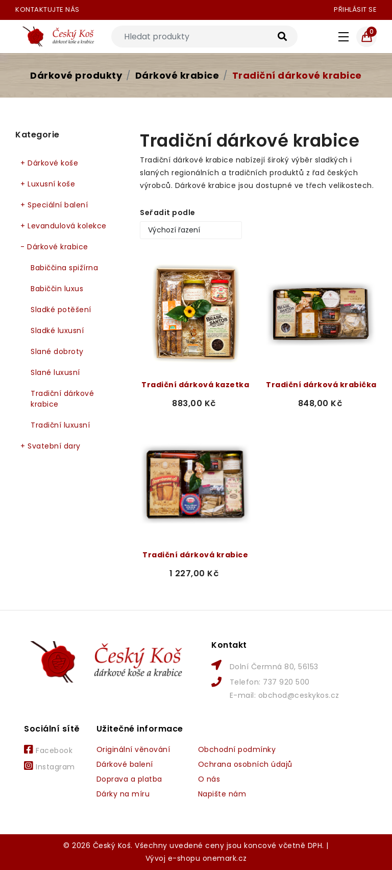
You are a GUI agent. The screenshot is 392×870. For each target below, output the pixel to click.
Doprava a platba (129, 779)
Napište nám (222, 794)
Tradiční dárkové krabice (297, 75)
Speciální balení (54, 205)
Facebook (48, 750)
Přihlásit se (355, 9)
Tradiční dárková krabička (321, 385)
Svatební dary (50, 446)
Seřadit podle (167, 212)
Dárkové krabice (177, 75)
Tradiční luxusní (60, 425)
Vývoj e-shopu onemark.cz (196, 858)
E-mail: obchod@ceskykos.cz (284, 695)
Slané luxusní (55, 372)
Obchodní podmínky (237, 749)
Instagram (49, 766)
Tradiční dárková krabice (195, 555)
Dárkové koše (49, 163)
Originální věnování (133, 749)
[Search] (204, 36)
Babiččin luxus (57, 289)
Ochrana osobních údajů (245, 764)
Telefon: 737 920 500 (270, 682)
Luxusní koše (47, 184)
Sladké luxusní (57, 330)
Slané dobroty (57, 351)
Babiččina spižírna (64, 268)
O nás (209, 779)
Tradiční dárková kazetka (195, 385)
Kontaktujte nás (47, 9)
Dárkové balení (124, 764)
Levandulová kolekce (63, 226)
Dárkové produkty (76, 75)
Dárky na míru (123, 794)
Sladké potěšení (61, 309)
